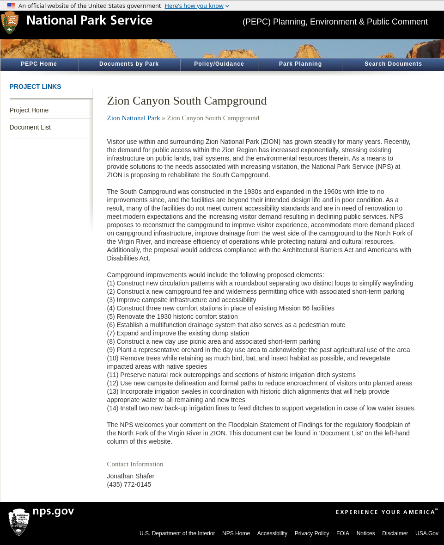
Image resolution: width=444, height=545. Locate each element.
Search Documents (393, 64)
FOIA (342, 533)
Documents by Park (129, 64)
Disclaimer (395, 533)
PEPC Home (39, 64)
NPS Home (236, 533)
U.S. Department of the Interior (177, 533)
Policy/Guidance (219, 64)
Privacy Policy (312, 533)
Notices (366, 533)
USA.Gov (426, 533)
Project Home (29, 110)
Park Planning (300, 64)
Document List (30, 127)
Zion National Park (133, 118)
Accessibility (272, 533)
